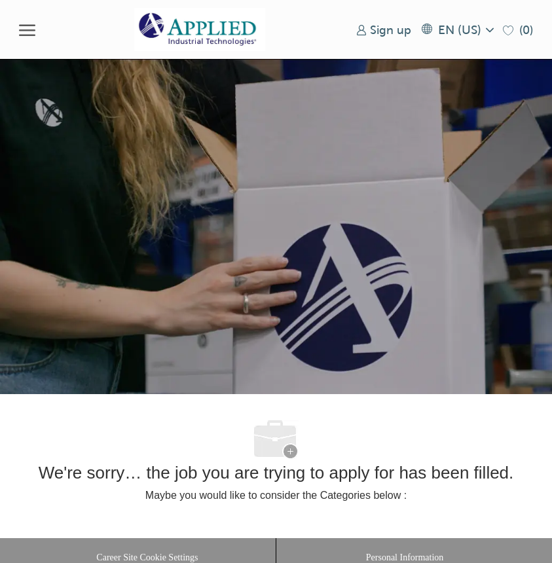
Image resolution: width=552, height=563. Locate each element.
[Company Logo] (199, 29)
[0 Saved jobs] (518, 30)
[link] (383, 30)
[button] (457, 30)
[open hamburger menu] (27, 29)
